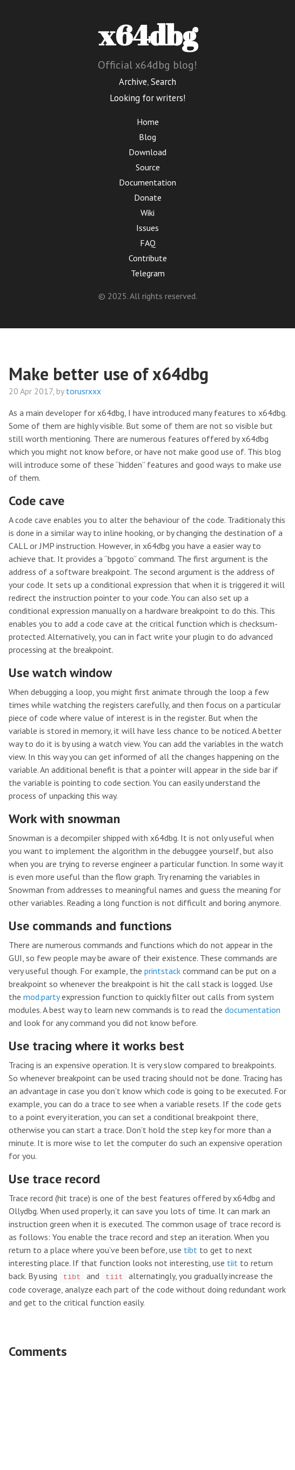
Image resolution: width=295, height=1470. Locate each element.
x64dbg (147, 35)
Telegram (148, 273)
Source (148, 167)
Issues (147, 227)
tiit (232, 1262)
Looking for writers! (147, 98)
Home (148, 121)
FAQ (148, 242)
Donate (148, 197)
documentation (252, 1009)
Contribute (148, 258)
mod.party (41, 996)
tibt (190, 1249)
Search (163, 82)
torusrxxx (83, 391)
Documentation (147, 182)
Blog (147, 136)
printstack (162, 970)
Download (147, 152)
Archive (133, 82)
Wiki (147, 212)
